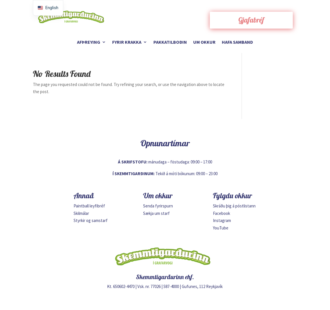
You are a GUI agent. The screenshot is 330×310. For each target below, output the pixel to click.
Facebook (221, 213)
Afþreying (88, 42)
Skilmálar (81, 213)
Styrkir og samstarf (91, 220)
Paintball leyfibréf (89, 206)
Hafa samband (237, 42)
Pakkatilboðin (170, 42)
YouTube (220, 228)
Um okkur (204, 42)
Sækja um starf (156, 213)
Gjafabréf (251, 19)
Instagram (222, 220)
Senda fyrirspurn (158, 206)
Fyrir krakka (126, 42)
